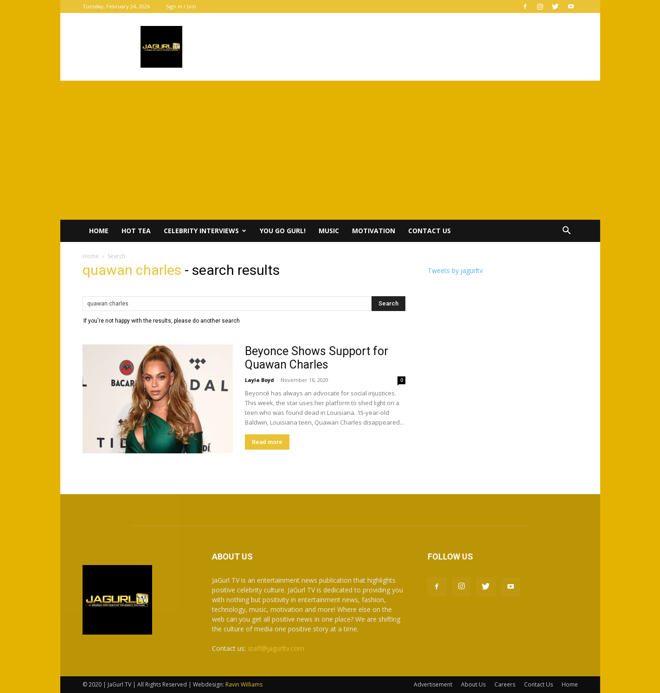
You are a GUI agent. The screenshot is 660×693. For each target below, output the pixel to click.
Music (329, 230)
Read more (267, 442)
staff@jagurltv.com (276, 648)
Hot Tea (136, 230)
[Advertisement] (330, 150)
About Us (473, 684)
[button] (567, 231)
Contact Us (429, 230)
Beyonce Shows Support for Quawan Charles (316, 357)
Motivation (373, 230)
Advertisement (433, 684)
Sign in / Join (181, 6)
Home (99, 230)
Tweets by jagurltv (455, 270)
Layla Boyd (259, 379)
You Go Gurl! (283, 230)
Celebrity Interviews (205, 230)
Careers (504, 684)
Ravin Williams (244, 684)
